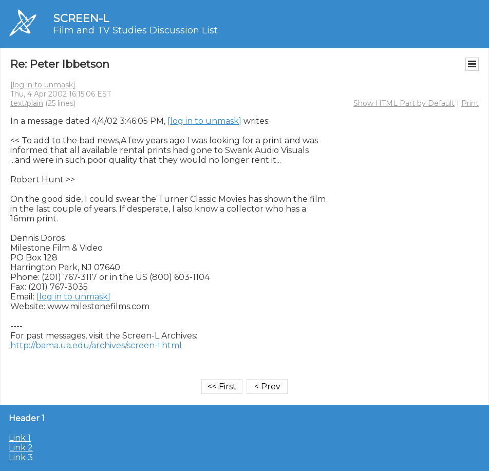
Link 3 (21, 457)
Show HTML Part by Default (404, 103)
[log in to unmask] (43, 84)
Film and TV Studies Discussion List (135, 30)
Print (470, 103)
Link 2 (21, 448)
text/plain (26, 103)
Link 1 (20, 438)
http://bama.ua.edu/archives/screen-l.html (96, 345)
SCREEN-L (81, 18)
